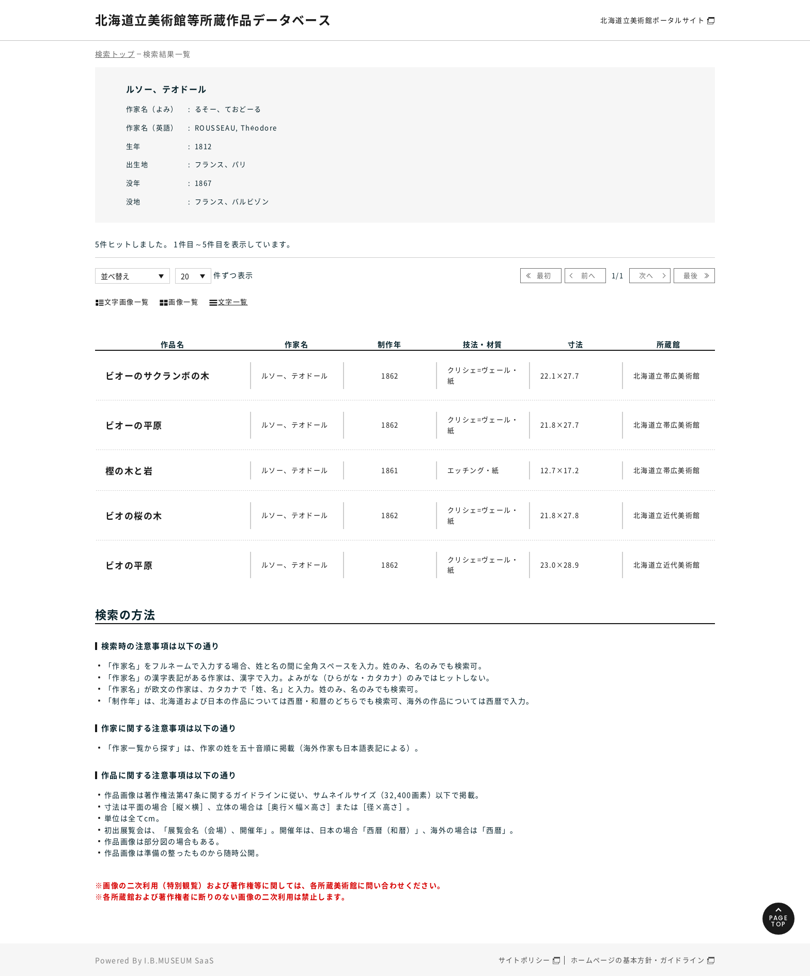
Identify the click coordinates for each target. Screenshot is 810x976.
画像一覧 (178, 300)
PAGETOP (778, 920)
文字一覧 (228, 300)
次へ (646, 275)
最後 (690, 275)
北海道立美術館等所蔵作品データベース (213, 19)
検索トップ (115, 54)
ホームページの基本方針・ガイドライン (638, 960)
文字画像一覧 (122, 300)
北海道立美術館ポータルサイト (652, 20)
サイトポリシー (525, 960)
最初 (544, 275)
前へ (588, 275)
